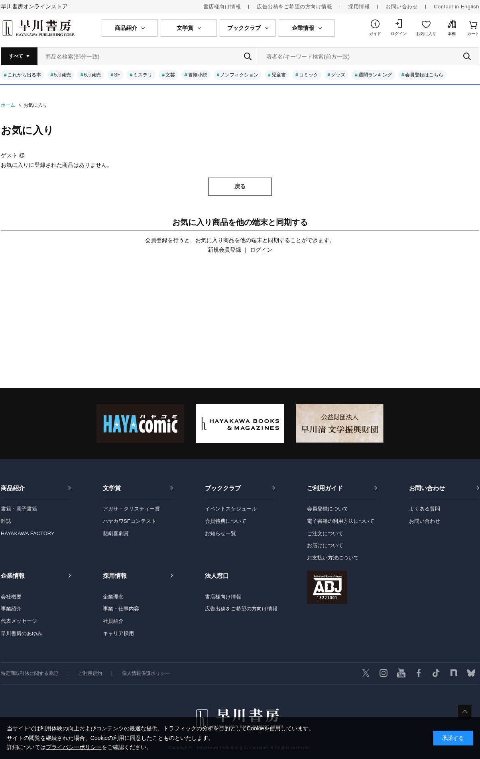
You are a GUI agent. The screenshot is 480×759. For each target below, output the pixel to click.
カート (473, 33)
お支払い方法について (333, 558)
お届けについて (325, 545)
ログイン (399, 33)
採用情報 (359, 7)
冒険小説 (197, 75)
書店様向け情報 (222, 7)
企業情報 (13, 575)
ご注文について (325, 533)
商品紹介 (13, 488)
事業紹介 (11, 609)
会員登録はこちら (424, 75)
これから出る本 (24, 75)
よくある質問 (424, 509)
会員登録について (327, 509)
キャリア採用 (118, 633)
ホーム (8, 105)
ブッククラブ (223, 488)
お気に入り (426, 33)
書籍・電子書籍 (19, 509)
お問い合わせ (402, 7)
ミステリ (142, 75)
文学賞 (112, 488)
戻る (240, 186)
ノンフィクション (239, 75)
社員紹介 (113, 621)
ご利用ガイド (325, 488)
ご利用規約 (90, 673)
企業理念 (113, 597)
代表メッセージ (19, 621)
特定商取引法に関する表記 (29, 673)
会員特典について (225, 521)
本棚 (452, 33)
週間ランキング (375, 75)
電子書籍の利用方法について (340, 521)
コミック (308, 75)
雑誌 (6, 521)
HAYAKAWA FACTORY (28, 533)
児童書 (278, 75)
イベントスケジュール (231, 509)
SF (117, 75)
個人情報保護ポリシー (146, 673)
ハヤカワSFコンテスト (129, 521)
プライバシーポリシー (74, 747)
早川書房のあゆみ (21, 633)
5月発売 (62, 75)
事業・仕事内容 (121, 609)
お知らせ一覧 (220, 533)
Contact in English (456, 7)
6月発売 (92, 75)
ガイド (375, 33)
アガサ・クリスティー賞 (131, 509)
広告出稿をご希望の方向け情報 (294, 7)
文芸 (170, 75)
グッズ (338, 75)
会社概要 (11, 597)
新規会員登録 (224, 249)
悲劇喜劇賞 (116, 533)
